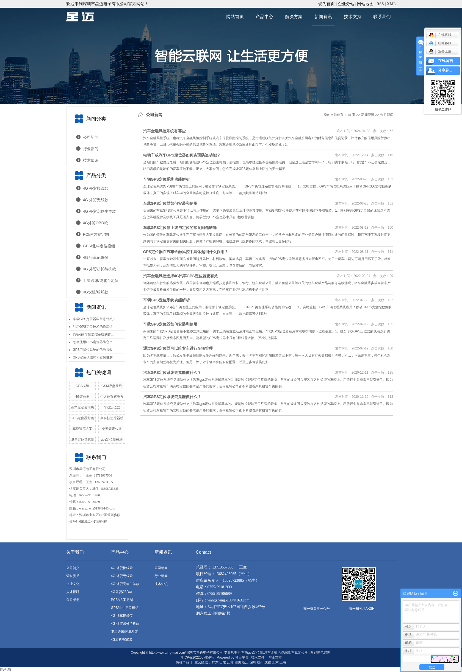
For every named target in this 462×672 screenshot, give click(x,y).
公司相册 (72, 600)
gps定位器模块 (112, 439)
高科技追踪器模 (111, 418)
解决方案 (294, 16)
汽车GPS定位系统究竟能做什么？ (172, 372)
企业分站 (346, 4)
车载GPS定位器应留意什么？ (94, 319)
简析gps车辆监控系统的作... (93, 334)
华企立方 (275, 657)
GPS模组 (82, 386)
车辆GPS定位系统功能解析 (166, 179)
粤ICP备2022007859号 (197, 657)
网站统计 (6, 669)
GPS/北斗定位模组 (99, 246)
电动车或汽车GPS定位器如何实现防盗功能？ (182, 155)
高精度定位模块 (82, 407)
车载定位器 (112, 407)
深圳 (253, 662)
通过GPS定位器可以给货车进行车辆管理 (178, 348)
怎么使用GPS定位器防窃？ (93, 342)
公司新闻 (90, 137)
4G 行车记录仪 (96, 257)
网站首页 (235, 16)
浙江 (245, 662)
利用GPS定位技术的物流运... (94, 327)
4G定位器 (82, 397)
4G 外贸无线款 (96, 200)
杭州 (260, 662)
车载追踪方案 (82, 429)
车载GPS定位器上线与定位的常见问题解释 (180, 227)
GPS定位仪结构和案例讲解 (93, 357)
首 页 (351, 115)
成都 (267, 662)
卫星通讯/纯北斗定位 (101, 280)
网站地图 (366, 4)
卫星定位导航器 (82, 439)
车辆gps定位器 (252, 652)
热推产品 (182, 662)
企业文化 (72, 584)
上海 (283, 662)
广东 (215, 662)
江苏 (230, 662)
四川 (237, 662)
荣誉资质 (72, 576)
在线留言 (445, 61)
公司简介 (72, 568)
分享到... (445, 70)
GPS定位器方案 (82, 418)
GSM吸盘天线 (111, 386)
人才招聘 (72, 592)
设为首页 (326, 4)
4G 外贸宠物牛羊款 (99, 211)
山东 (222, 662)
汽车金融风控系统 (277, 652)
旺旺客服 (440, 43)
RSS (380, 4)
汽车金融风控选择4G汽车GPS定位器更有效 (180, 276)
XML (391, 4)
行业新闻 (90, 149)
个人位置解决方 (111, 397)
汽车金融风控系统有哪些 (164, 131)
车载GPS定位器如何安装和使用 (170, 203)
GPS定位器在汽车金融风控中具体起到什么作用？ (185, 252)
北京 (275, 662)
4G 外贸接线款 (96, 188)
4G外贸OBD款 (95, 223)
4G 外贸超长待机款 (99, 269)
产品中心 (264, 16)
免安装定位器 (112, 429)
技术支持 (352, 16)
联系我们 (382, 16)
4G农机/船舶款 (96, 292)
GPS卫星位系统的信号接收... (94, 350)
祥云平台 (241, 657)
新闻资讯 (323, 16)
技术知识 (90, 160)
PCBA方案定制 (96, 234)
